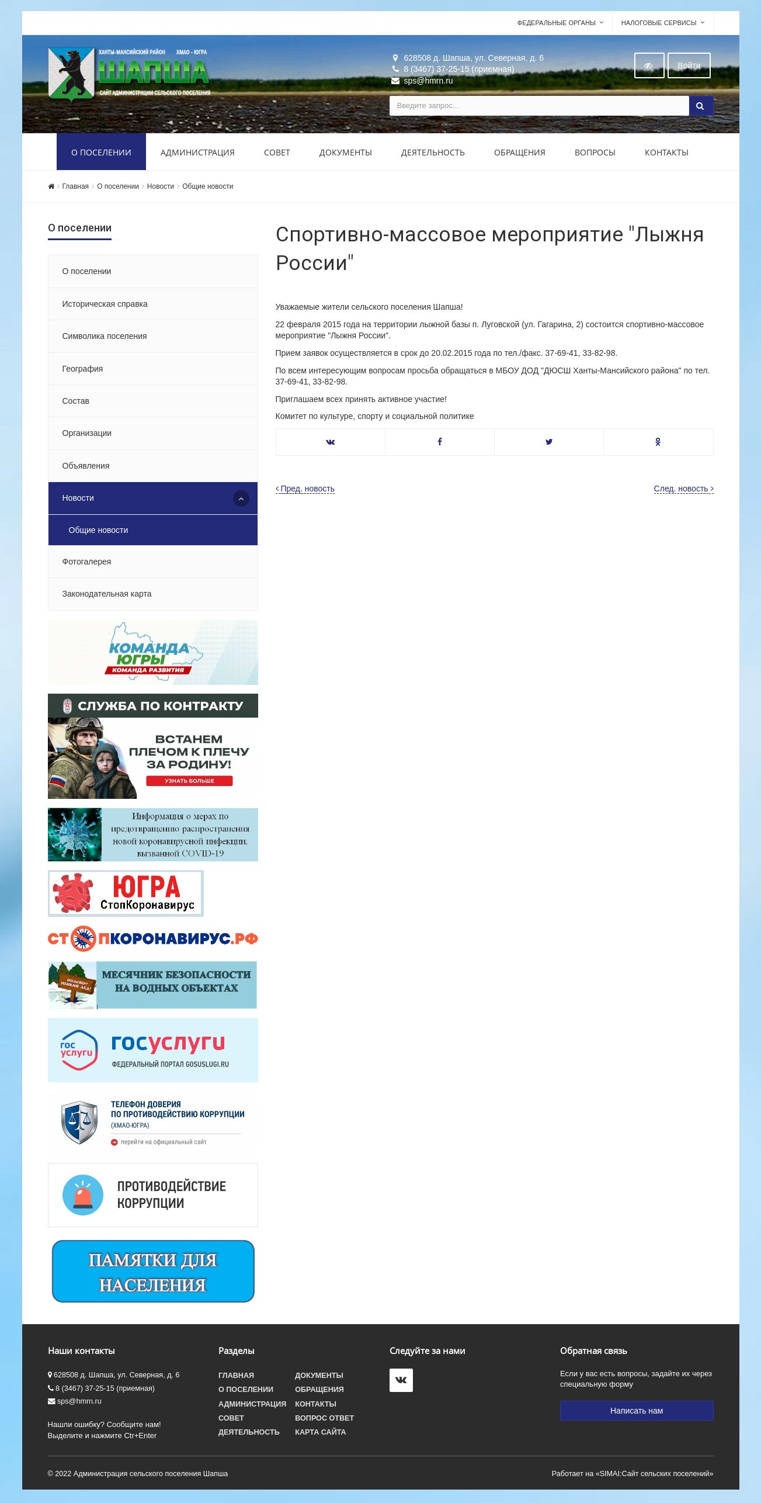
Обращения (519, 153)
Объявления (86, 467)
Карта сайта (320, 1433)
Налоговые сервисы (659, 23)
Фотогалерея (87, 562)
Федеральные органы (556, 23)
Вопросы (595, 153)
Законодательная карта (107, 595)
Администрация (198, 153)
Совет (277, 153)
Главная (75, 187)
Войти (688, 66)
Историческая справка (105, 305)
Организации (87, 434)
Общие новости (207, 187)
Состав (75, 402)
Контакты (667, 153)
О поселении (101, 153)
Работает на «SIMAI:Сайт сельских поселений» (633, 1475)
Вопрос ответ (324, 1419)
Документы (345, 153)
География (82, 370)
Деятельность (433, 153)
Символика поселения (104, 337)
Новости (160, 187)
